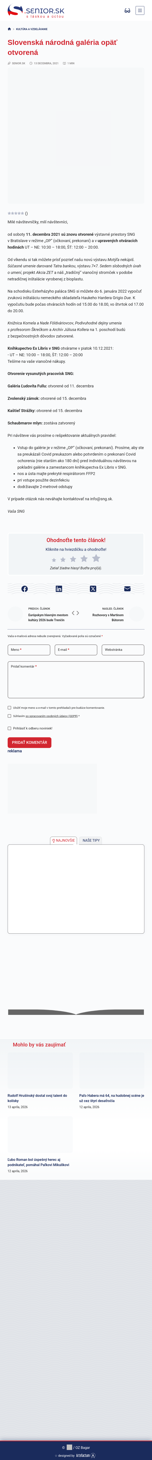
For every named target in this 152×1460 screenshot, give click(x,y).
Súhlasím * (46, 716)
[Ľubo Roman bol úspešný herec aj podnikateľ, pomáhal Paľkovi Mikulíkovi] (40, 1132)
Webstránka (113, 650)
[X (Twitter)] (93, 588)
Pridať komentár (24, 666)
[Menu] (140, 10)
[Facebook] (25, 588)
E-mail (63, 650)
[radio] (54, 559)
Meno (16, 650)
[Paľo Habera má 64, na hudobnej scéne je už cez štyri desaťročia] (112, 1068)
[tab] (63, 838)
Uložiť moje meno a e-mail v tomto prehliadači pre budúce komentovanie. (59, 707)
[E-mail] (127, 588)
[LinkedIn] (59, 588)
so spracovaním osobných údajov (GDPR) (52, 716)
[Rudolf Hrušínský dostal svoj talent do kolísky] (40, 1068)
